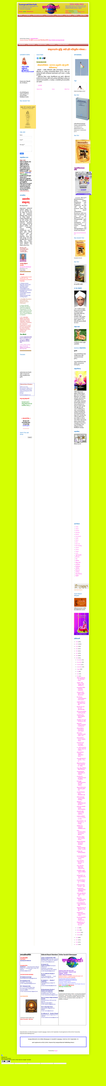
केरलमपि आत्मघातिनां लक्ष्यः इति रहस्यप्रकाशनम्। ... (81, 919)
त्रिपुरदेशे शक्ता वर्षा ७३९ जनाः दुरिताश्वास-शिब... (81, 708)
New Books (22, 44)
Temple (77, 551)
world (76, 553)
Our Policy (83, 15)
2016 (77, 942)
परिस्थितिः (77, 568)
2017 (77, 940)
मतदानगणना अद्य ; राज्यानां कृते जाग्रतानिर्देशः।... (80, 744)
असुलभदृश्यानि (78, 555)
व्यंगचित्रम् (77, 572)
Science (77, 549)
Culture (77, 528)
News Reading (78, 545)
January (78, 934)
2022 (77, 651)
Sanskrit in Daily (42, 44)
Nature (76, 540)
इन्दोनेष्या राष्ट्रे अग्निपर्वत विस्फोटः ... (81, 853)
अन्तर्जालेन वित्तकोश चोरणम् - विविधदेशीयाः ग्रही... (81, 793)
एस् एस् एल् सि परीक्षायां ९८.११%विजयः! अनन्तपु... (81, 857)
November (79, 662)
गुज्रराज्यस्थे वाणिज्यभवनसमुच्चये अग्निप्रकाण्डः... (81, 725)
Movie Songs (31, 44)
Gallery (76, 15)
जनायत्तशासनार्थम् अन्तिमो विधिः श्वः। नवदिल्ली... (81, 773)
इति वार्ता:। (77, 557)
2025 (77, 644)
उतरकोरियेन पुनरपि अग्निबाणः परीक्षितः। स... (81, 872)
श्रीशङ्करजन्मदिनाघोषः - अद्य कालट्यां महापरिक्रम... (81, 843)
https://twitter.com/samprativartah (56, 40)
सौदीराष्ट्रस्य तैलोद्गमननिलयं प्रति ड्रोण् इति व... (81, 803)
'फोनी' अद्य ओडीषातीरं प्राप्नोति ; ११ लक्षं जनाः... (81, 895)
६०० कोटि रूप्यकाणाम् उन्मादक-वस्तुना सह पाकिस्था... (81, 749)
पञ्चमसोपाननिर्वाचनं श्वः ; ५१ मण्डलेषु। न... (81, 882)
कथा (76, 558)
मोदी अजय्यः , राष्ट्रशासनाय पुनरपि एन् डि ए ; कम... (81, 734)
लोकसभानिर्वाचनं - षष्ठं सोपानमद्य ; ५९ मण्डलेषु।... (81, 822)
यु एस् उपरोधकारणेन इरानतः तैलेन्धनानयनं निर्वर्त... (81, 904)
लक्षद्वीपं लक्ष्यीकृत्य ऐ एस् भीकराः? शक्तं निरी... (81, 703)
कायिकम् (77, 560)
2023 (77, 648)
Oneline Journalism (62, 44)
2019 (77, 658)
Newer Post (39, 89)
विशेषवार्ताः (77, 570)
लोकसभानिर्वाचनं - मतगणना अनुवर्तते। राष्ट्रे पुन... (81, 739)
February (79, 932)
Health (76, 538)
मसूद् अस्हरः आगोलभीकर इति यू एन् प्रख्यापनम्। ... (81, 899)
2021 (77, 653)
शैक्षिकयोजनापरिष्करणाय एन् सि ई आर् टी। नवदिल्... (81, 765)
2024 (77, 646)
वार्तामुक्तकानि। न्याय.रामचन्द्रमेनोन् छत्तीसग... (81, 914)
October (79, 664)
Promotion (52, 44)
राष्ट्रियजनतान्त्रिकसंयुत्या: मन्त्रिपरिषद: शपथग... (81, 679)
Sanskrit (77, 547)
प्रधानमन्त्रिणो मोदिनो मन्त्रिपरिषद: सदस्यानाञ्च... (81, 689)
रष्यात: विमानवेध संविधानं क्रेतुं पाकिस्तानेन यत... (81, 867)
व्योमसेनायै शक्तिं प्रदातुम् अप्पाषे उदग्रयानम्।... (80, 813)
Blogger (55, 1050)
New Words (59, 15)
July (78, 671)
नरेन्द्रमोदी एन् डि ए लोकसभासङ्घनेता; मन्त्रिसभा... (81, 716)
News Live (77, 543)
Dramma (77, 530)
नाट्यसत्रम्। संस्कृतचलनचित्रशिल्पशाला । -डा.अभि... (81, 848)
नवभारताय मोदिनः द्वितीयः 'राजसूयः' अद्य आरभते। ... (81, 694)
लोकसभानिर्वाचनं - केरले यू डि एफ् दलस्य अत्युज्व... (80, 730)
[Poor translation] (8, 1061)
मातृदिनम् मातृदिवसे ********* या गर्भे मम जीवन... (81, 818)
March (78, 930)
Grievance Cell (50, 15)
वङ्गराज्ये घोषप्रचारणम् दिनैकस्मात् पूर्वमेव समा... (81, 789)
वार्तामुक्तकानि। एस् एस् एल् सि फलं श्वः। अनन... (81, 877)
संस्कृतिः (77, 575)
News (76, 542)
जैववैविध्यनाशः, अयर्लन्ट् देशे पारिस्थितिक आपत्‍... (81, 827)
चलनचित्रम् (77, 564)
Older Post (66, 89)
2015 (77, 944)
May (78, 676)
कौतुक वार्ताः (77, 562)
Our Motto (68, 15)
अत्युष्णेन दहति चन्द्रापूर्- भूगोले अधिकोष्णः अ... (80, 684)
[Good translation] (3, 1061)
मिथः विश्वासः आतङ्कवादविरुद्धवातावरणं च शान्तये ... (81, 698)
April (78, 927)
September (79, 666)
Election (77, 534)
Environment (78, 536)
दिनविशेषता (77, 566)
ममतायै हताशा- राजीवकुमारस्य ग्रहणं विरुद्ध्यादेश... (81, 778)
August (78, 669)
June (78, 673)
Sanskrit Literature (38, 15)
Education (77, 532)
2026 (77, 641)
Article (76, 526)
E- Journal (27, 15)
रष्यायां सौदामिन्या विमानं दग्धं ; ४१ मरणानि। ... (80, 862)
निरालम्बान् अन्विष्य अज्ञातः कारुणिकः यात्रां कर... (81, 838)
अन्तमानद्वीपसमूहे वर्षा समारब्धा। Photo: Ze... (81, 760)
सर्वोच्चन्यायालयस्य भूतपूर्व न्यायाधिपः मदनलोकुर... (81, 798)
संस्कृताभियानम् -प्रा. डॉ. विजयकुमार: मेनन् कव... (81, 924)
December (79, 660)
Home (20, 15)
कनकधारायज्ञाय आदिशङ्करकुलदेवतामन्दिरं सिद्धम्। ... (81, 890)
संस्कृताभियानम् (78, 574)
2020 (77, 655)
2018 (77, 937)
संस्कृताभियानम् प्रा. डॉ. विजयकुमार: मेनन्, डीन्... (81, 909)
